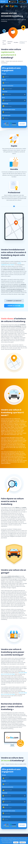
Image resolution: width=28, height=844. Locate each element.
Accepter (16, 842)
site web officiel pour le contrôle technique (14, 673)
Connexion (21, 7)
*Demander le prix (6, 115)
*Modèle (4, 79)
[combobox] (14, 94)
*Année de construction (7, 85)
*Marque (4, 73)
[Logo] (11, 6)
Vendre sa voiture (14, 305)
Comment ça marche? (14, 301)
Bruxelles (16, 42)
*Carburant (4, 91)
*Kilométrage (5, 103)
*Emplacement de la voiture (8, 109)
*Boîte (3, 97)
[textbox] (14, 94)
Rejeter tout (22, 842)
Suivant (22, 124)
